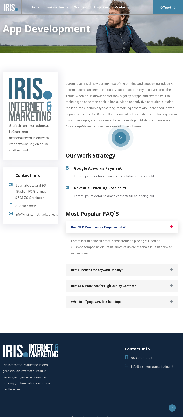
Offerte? (165, 8)
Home (35, 7)
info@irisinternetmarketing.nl (36, 214)
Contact (121, 7)
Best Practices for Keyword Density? (97, 270)
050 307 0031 (26, 206)
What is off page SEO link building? (96, 302)
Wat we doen (56, 7)
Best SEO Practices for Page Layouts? (98, 227)
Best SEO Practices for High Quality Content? (103, 286)
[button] (122, 227)
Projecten (101, 7)
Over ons (80, 7)
